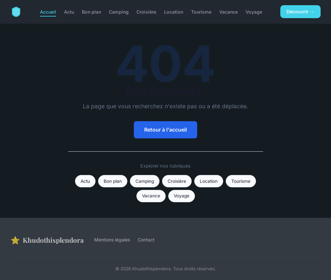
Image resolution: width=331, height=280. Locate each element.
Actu (69, 11)
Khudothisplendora (47, 240)
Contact (146, 239)
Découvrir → (300, 11)
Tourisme (201, 11)
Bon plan (91, 11)
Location (173, 11)
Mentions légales (112, 239)
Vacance (228, 11)
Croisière (146, 11)
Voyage (254, 11)
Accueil (48, 11)
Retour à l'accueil (165, 129)
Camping (119, 11)
